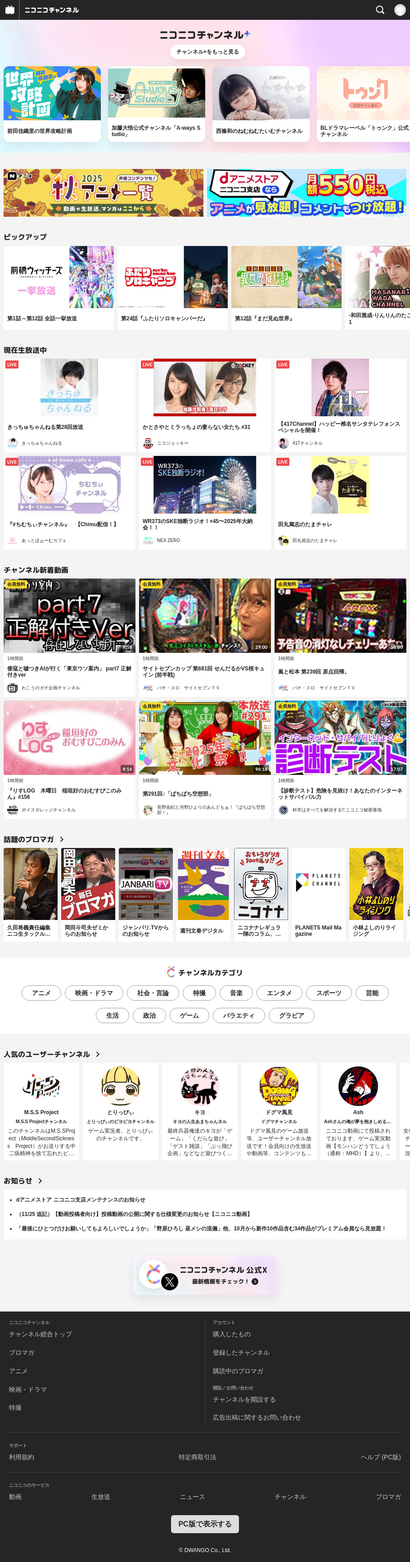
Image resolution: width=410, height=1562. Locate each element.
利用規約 (21, 1457)
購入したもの (232, 1334)
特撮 (199, 993)
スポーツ (329, 993)
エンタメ (279, 993)
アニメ (41, 993)
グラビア (291, 1015)
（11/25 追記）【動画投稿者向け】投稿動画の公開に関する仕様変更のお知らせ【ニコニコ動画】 (134, 1214)
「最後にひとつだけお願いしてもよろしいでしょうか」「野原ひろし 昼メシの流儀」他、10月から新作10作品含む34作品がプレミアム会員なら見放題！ (201, 1228)
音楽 (236, 993)
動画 (15, 1496)
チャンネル (290, 1496)
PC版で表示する (204, 1524)
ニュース (192, 1496)
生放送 (100, 1496)
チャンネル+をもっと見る (207, 52)
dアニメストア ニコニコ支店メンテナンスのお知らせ (80, 1200)
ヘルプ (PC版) (381, 1457)
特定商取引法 (197, 1457)
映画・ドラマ (94, 993)
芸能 (372, 993)
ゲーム (189, 1015)
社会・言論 (153, 993)
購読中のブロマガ (238, 1371)
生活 (112, 1015)
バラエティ (239, 1015)
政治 (149, 1015)
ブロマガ (21, 1352)
